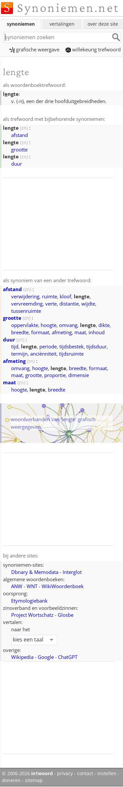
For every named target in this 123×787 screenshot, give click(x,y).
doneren (11, 780)
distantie (69, 303)
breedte (20, 332)
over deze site (103, 24)
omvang (68, 325)
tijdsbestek (71, 346)
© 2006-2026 (27, 773)
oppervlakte (24, 325)
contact (85, 773)
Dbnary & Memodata (34, 572)
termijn (19, 353)
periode (48, 346)
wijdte (88, 303)
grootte (19, 149)
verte (51, 303)
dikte (104, 325)
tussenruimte (26, 311)
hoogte (48, 325)
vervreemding (27, 303)
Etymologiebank (29, 600)
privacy (65, 773)
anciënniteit (43, 353)
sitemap (34, 780)
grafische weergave (34, 49)
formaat (40, 332)
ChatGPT (67, 657)
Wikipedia (22, 657)
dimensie (78, 375)
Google (46, 657)
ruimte (49, 296)
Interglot (72, 572)
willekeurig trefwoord (93, 49)
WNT (32, 586)
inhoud (97, 332)
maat (80, 332)
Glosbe (65, 614)
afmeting (62, 332)
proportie (55, 375)
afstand (19, 135)
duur (16, 163)
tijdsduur (96, 346)
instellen (106, 773)
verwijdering (25, 296)
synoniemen (21, 24)
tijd (14, 346)
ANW (16, 586)
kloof (65, 296)
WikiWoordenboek (63, 586)
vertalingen (62, 24)
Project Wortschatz (32, 614)
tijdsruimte (71, 353)
